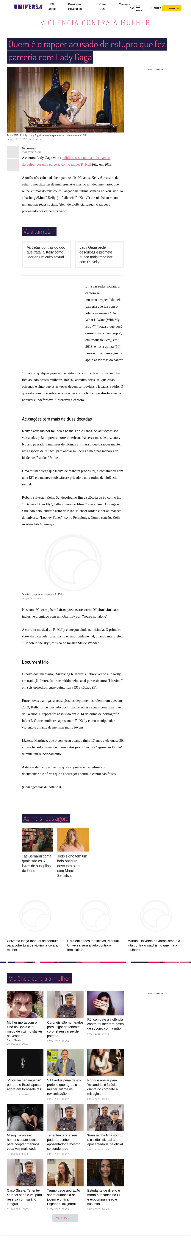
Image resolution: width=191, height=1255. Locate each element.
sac (132, 8)
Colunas (124, 4)
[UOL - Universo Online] (45, 6)
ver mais (65, 1218)
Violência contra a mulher (95, 22)
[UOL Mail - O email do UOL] (141, 8)
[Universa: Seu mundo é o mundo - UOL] (28, 6)
